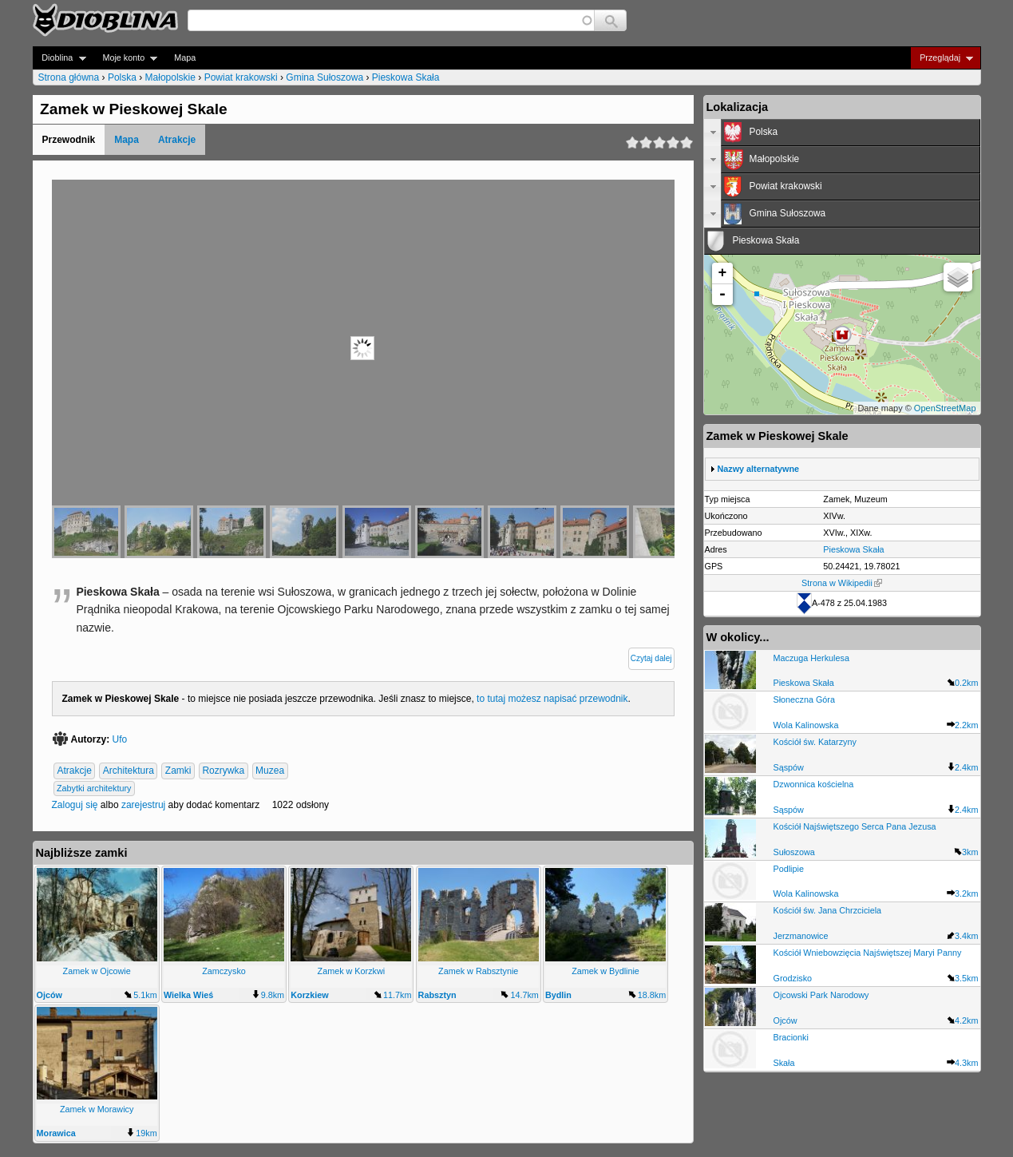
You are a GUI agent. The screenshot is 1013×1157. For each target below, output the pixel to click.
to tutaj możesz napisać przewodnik (552, 698)
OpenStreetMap (945, 408)
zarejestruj (143, 804)
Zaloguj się (75, 804)
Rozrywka (223, 770)
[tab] (842, 132)
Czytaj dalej (651, 658)
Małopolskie (170, 77)
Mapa (185, 57)
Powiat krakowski (241, 77)
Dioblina (59, 58)
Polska (122, 77)
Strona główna (69, 77)
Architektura (128, 770)
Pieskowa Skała (406, 77)
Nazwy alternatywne (759, 468)
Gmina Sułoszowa (324, 77)
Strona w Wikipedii (841, 583)
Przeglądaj (941, 58)
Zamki (178, 770)
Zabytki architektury (94, 788)
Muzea (269, 770)
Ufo (120, 739)
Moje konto (125, 58)
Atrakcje (177, 139)
